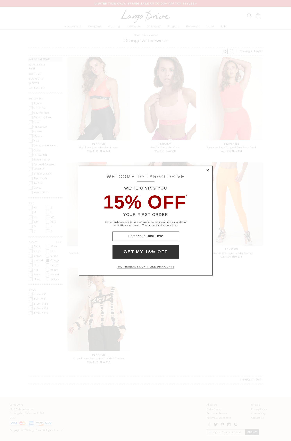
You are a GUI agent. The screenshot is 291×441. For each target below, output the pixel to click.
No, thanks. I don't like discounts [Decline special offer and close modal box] (145, 266)
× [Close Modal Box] (208, 170)
